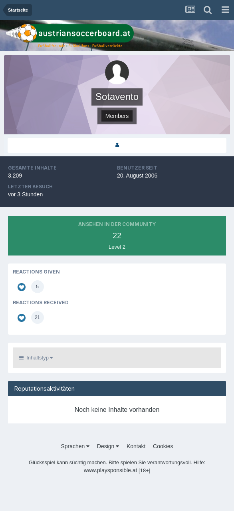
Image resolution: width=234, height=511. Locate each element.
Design (108, 446)
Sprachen (75, 446)
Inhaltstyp (36, 358)
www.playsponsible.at (110, 470)
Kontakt (136, 446)
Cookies (163, 446)
